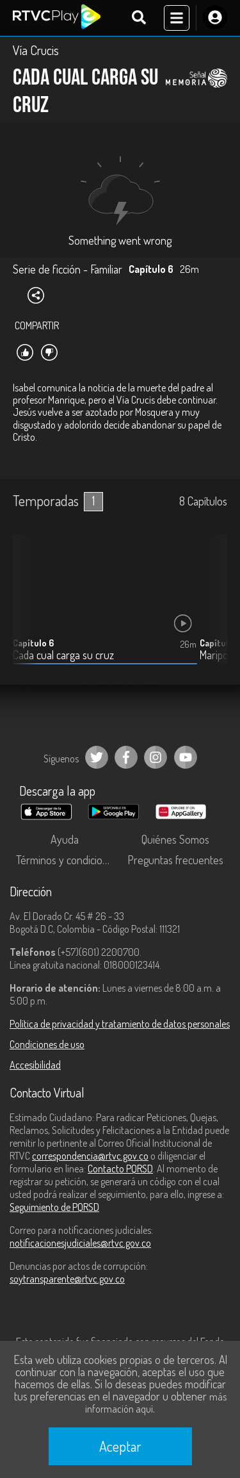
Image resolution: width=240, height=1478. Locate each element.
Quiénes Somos (175, 839)
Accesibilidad (35, 1064)
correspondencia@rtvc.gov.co (90, 1155)
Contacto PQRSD (120, 1168)
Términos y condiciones (67, 860)
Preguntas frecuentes (175, 860)
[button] (211, 609)
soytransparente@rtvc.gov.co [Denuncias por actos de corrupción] (67, 1278)
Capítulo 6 (33, 642)
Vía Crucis (36, 50)
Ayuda (65, 839)
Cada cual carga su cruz (63, 655)
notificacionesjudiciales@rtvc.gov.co (80, 1242)
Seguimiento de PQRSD (54, 1207)
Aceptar (120, 1446)
